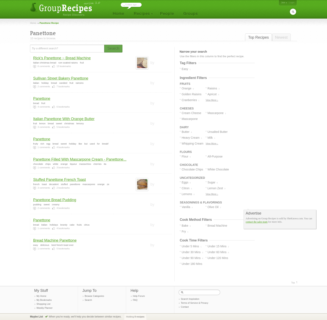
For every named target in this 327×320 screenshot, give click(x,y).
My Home (41, 296)
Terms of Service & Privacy (194, 303)
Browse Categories (94, 296)
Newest (281, 37)
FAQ (135, 300)
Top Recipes (258, 37)
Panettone (41, 99)
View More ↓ (212, 100)
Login (291, 2)
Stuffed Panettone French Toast (59, 180)
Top (293, 282)
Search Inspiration (190, 299)
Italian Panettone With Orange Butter (63, 119)
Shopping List (43, 304)
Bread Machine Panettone (55, 240)
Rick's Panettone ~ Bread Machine (62, 58)
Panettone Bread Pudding (54, 200)
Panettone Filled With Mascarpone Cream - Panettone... (79, 159)
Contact (185, 307)
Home (33, 23)
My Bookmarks (44, 300)
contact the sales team (257, 221)
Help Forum (139, 296)
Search (88, 300)
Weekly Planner (44, 308)
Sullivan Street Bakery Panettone (60, 78)
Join (283, 2)
